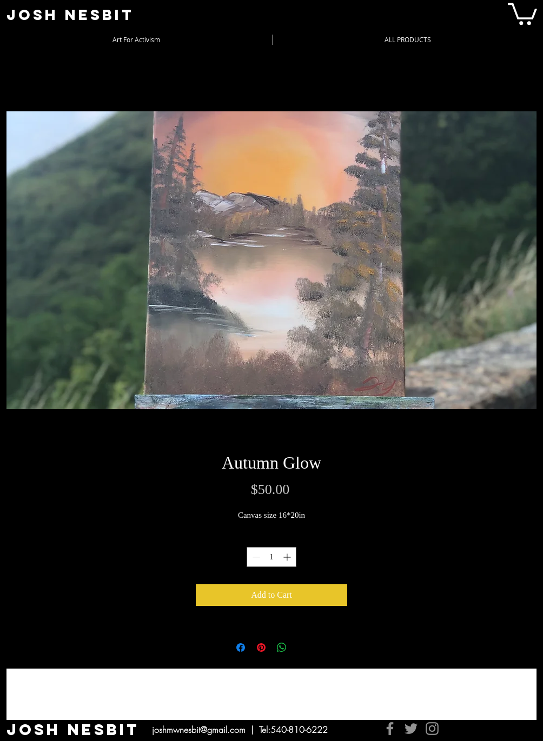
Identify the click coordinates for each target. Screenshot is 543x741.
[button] (522, 13)
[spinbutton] (271, 557)
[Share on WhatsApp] (281, 647)
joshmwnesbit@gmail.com (199, 730)
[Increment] (288, 557)
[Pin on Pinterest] (261, 647)
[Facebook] (390, 728)
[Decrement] (255, 557)
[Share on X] (302, 647)
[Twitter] (411, 728)
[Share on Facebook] (240, 647)
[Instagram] (432, 728)
